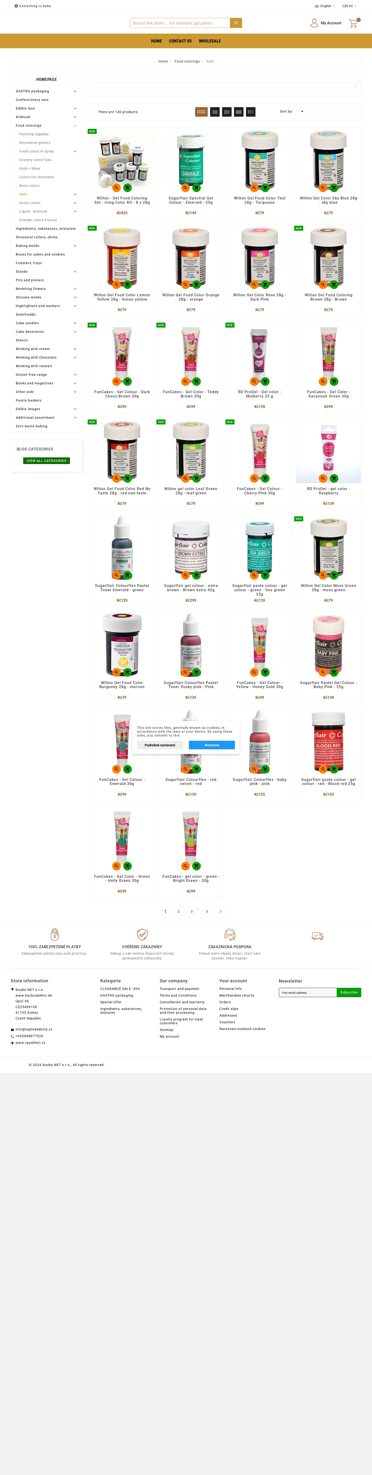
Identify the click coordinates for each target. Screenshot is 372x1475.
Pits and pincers (30, 295)
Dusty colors (30, 217)
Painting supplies (34, 149)
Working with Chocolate (36, 372)
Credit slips (229, 1029)
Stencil (22, 355)
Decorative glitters (35, 157)
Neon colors (29, 200)
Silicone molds (28, 312)
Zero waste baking (32, 441)
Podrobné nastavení (160, 745)
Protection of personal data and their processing (183, 1031)
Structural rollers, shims (37, 252)
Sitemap (167, 1050)
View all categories (46, 475)
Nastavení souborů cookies (242, 1049)
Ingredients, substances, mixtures (45, 243)
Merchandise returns (237, 1015)
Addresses (228, 1035)
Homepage (46, 93)
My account (170, 1056)
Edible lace (25, 123)
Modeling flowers (31, 303)
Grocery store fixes (35, 174)
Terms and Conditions (178, 1015)
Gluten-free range (31, 389)
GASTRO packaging (32, 106)
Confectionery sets (32, 114)
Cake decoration (30, 346)
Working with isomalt (34, 380)
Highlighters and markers (38, 320)
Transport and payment (180, 1009)
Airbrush (23, 131)
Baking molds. (28, 260)
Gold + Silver (30, 183)
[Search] (180, 30)
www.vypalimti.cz (31, 1063)
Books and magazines (34, 398)
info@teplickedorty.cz (34, 1049)
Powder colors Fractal (38, 234)
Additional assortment (35, 432)
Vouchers (227, 1042)
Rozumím (212, 745)
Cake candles (27, 338)
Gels (23, 209)
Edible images (28, 423)
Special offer (111, 1022)
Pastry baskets (29, 415)
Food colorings (29, 140)
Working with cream (33, 363)
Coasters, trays (29, 277)
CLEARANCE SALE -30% (120, 1009)
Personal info (230, 1009)
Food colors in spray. (37, 166)
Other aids (25, 406)
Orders (225, 1022)
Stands (22, 286)
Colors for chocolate (36, 192)
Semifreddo (26, 329)
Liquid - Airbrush (33, 226)
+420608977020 (29, 1056)
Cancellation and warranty (182, 1022)
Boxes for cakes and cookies (40, 269)
